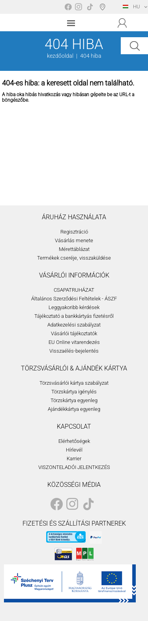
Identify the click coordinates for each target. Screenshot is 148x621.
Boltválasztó (104, 6)
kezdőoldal (60, 56)
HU (131, 6)
